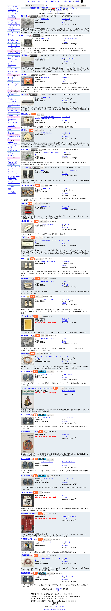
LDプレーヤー (12, 98)
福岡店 (64, 22)
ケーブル (10, 120)
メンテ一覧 (58, 8)
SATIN (45, 19)
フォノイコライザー (14, 84)
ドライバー (11, 63)
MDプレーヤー (12, 96)
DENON (45, 97)
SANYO (46, 133)
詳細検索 (66, 5)
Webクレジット (75, 8)
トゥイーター (12, 65)
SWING (46, 542)
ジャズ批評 (11, 186)
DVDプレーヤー (12, 99)
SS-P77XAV (25, 35)
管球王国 (10, 171)
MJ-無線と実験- (12, 163)
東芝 (45, 77)
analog (10, 175)
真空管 (10, 131)
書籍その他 (11, 164)
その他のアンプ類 (13, 41)
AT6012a (24, 237)
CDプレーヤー (12, 101)
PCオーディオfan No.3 (29, 514)
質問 (42, 114)
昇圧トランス (12, 80)
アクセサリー (12, 119)
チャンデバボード (13, 42)
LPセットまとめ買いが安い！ (64, 1)
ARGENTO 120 (26, 335)
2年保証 (42, 8)
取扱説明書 (11, 133)
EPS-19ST (24, 114)
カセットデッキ (12, 110)
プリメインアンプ (13, 20)
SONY (45, 38)
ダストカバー (12, 17)
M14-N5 (24, 16)
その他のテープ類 (13, 115)
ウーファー (11, 61)
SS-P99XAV (25, 167)
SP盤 (9, 152)
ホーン (10, 66)
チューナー (11, 39)
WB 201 (24, 259)
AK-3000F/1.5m (26, 185)
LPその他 (11, 154)
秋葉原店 (65, 378)
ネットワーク (12, 70)
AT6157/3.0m (25, 555)
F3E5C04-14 (25, 371)
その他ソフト (12, 155)
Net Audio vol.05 (27, 492)
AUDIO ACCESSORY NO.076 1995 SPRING (37, 388)
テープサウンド (12, 173)
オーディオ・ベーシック (69, 516)
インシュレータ (12, 122)
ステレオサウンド (13, 161)
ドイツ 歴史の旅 (27, 316)
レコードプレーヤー (14, 77)
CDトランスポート (13, 103)
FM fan (10, 189)
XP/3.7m (24, 353)
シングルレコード (13, 150)
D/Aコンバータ (12, 93)
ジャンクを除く (75, 5)
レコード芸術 (12, 193)
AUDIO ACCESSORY (14, 176)
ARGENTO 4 (26, 221)
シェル (10, 87)
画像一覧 (59, 10)
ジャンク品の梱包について (36, 1)
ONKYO (47, 374)
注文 (40, 16)
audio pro (48, 261)
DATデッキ (11, 94)
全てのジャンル (12, 6)
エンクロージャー (13, 68)
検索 (61, 5)
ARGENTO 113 (26, 278)
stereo (9, 188)
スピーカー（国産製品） (69, 38)
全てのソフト (12, 13)
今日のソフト (12, 10)
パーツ (10, 129)
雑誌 (9, 159)
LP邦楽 (10, 149)
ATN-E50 (24, 149)
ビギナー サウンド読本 (29, 432)
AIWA (45, 58)
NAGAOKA (47, 224)
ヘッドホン (11, 126)
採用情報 (77, 1)
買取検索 (83, 5)
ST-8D (23, 130)
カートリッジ (12, 85)
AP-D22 (24, 55)
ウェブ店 (65, 42)
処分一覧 (48, 8)
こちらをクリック (60, 606)
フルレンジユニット (14, 59)
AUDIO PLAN (12, 178)
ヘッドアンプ (12, 82)
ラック (10, 124)
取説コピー (66, 8)
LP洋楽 (10, 147)
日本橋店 (65, 120)
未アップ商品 (49, 1)
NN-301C (24, 75)
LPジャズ (11, 142)
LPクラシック (12, 145)
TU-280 (23, 94)
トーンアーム (12, 79)
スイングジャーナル (14, 166)
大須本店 (65, 208)
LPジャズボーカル (13, 143)
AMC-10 (24, 203)
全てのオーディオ (13, 11)
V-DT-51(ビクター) (28, 539)
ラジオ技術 (11, 191)
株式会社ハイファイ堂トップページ (55, 609)
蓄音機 (10, 89)
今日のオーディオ (13, 8)
